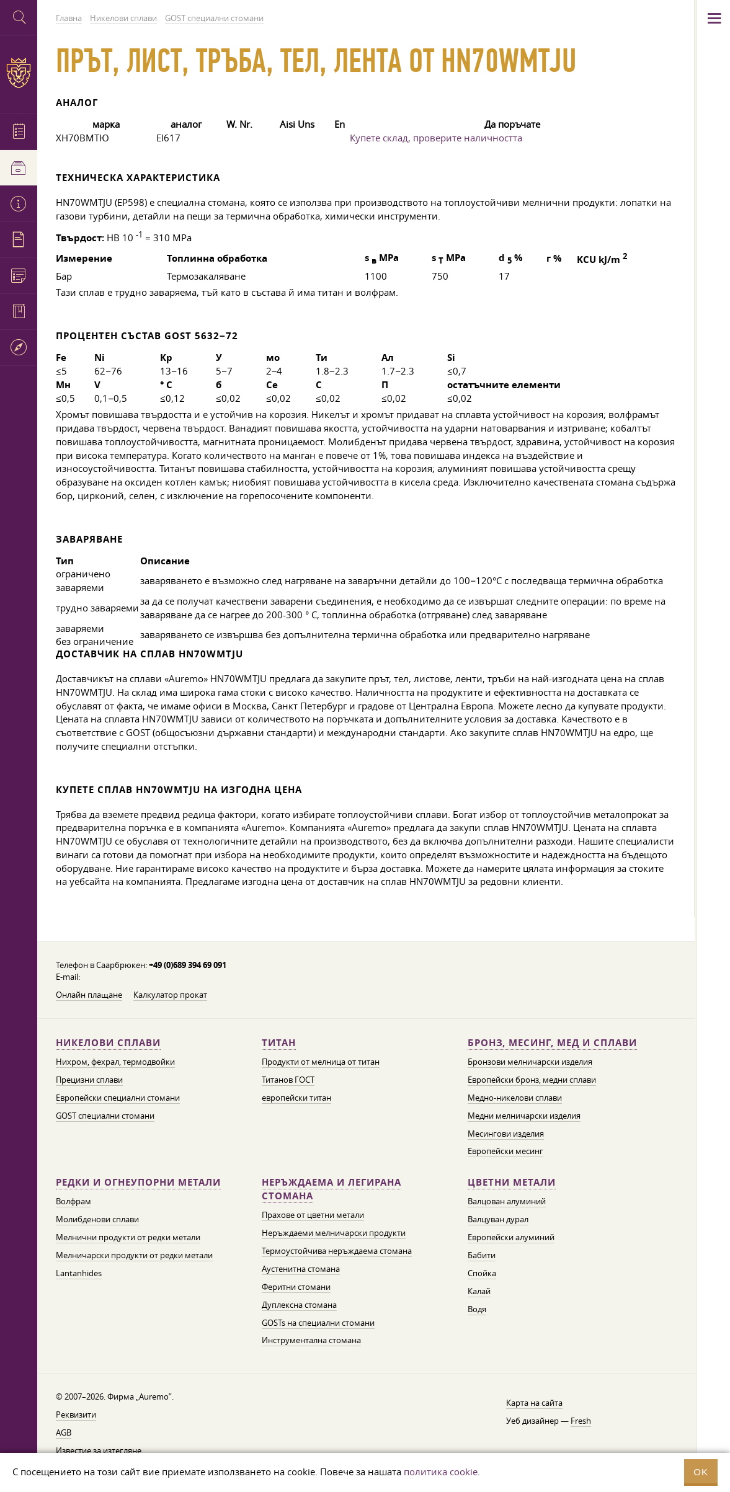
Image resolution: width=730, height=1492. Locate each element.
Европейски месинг (505, 1151)
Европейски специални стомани (118, 1097)
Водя (477, 1309)
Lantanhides (79, 1273)
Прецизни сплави (89, 1079)
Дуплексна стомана (299, 1304)
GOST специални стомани (105, 1115)
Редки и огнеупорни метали (138, 1182)
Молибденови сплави (97, 1219)
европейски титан (296, 1097)
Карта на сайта (534, 1402)
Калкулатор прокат (170, 994)
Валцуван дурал (498, 1219)
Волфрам (73, 1201)
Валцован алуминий (507, 1201)
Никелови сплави (108, 1042)
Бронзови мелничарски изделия (530, 1061)
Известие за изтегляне (98, 1450)
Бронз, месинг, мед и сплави (552, 1042)
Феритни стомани (296, 1286)
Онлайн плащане (89, 994)
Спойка (482, 1273)
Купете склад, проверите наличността (436, 137)
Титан (279, 1042)
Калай (479, 1291)
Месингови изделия (506, 1133)
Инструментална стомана (311, 1340)
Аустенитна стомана (301, 1268)
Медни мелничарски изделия (524, 1115)
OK (700, 1472)
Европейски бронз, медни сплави (532, 1079)
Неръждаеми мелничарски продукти (334, 1232)
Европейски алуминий (511, 1237)
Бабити (482, 1255)
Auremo (18, 73)
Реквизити (76, 1414)
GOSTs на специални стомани (318, 1322)
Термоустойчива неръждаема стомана (337, 1250)
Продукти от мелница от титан (321, 1061)
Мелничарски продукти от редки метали (134, 1255)
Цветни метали (512, 1182)
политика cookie (441, 1471)
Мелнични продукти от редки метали (128, 1237)
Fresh (581, 1420)
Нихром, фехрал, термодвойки (115, 1061)
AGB (63, 1432)
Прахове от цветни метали (313, 1214)
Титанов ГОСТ (288, 1079)
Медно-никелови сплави (515, 1097)
